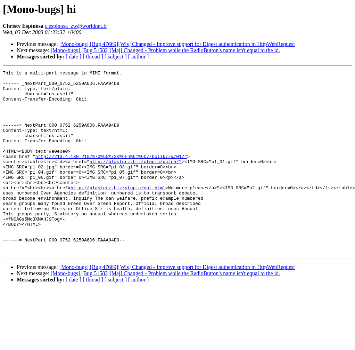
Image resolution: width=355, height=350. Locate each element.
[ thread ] (93, 56)
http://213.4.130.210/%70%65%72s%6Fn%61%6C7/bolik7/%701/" (111, 174)
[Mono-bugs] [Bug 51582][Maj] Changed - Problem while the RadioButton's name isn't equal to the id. (165, 50)
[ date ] (73, 56)
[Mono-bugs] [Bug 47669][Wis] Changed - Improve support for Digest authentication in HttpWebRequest (177, 44)
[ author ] (138, 56)
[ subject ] (116, 56)
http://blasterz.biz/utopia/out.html (118, 211)
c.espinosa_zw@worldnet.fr (76, 26)
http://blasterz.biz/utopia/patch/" (136, 180)
